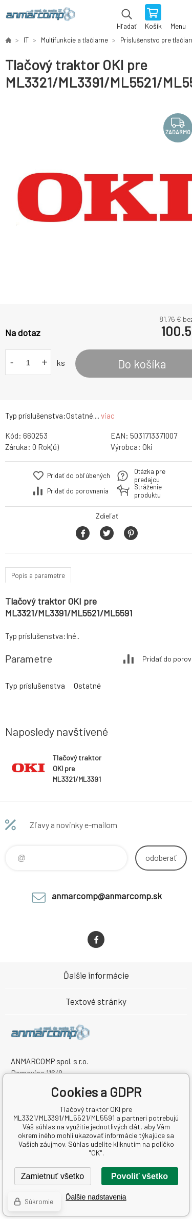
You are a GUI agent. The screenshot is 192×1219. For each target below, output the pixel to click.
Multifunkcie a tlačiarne (74, 40)
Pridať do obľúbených (78, 475)
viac (108, 415)
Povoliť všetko (139, 1176)
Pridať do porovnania (78, 491)
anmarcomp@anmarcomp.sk (107, 896)
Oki (147, 446)
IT (26, 40)
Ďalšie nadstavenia (96, 1197)
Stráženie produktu (148, 491)
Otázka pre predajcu (149, 475)
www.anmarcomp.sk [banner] (40, 18)
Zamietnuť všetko (52, 1176)
